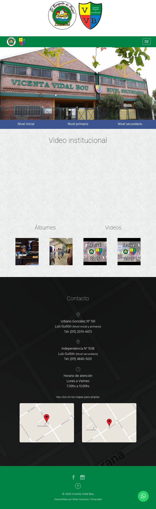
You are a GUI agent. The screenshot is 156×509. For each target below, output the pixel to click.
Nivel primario (78, 124)
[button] (39, 115)
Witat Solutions (80, 499)
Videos (113, 227)
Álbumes (45, 227)
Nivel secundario (130, 124)
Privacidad (96, 499)
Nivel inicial (26, 124)
